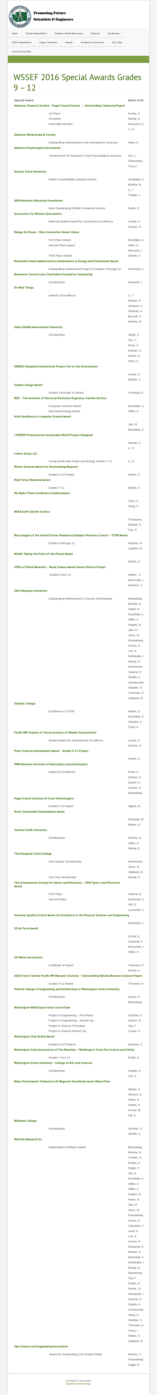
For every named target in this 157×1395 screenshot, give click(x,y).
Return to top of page (78, 1384)
